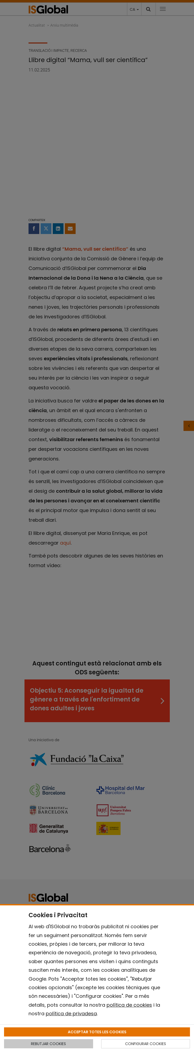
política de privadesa (71, 1013)
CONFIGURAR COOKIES (145, 1043)
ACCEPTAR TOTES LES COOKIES (97, 1032)
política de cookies (129, 1005)
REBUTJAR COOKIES (48, 1043)
